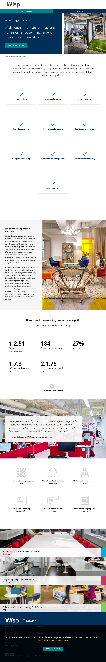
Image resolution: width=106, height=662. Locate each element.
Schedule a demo (16, 46)
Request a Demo (26, 11)
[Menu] (98, 3)
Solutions (11, 56)
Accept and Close (53, 649)
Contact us (79, 11)
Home (6, 56)
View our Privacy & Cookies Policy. (53, 640)
